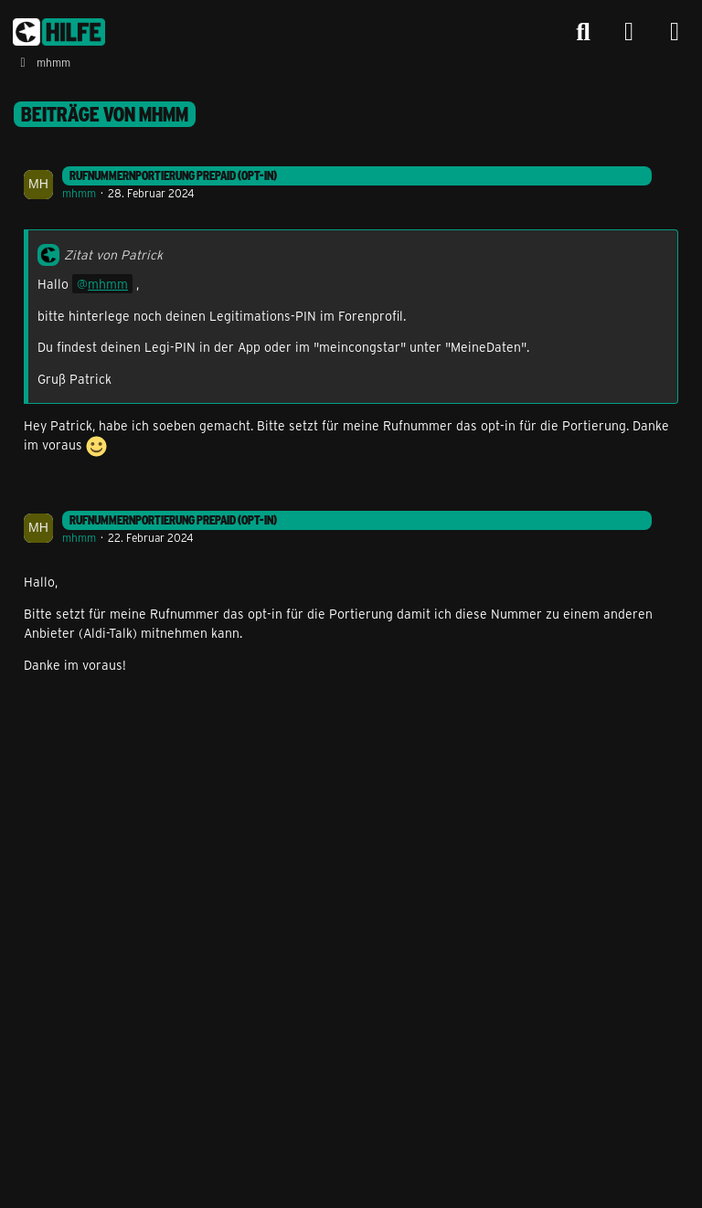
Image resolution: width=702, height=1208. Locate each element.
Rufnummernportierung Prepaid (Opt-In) (173, 175)
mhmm (79, 192)
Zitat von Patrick (113, 254)
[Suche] (583, 32)
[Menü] (674, 32)
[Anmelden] (629, 32)
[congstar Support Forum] (59, 32)
